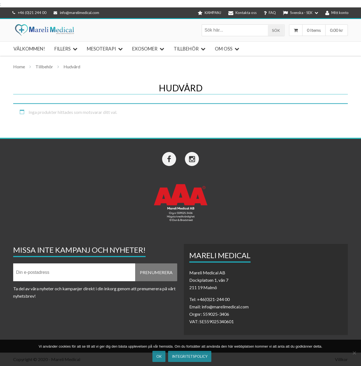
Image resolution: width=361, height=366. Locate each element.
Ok (159, 356)
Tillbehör (44, 66)
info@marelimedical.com (76, 12)
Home (19, 66)
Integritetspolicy (189, 356)
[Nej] (354, 353)
